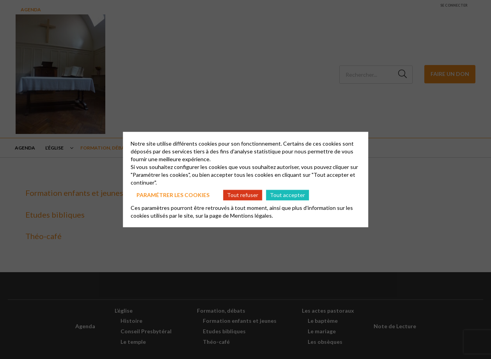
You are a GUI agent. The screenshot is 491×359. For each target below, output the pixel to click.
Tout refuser (242, 195)
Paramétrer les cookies (172, 195)
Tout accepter (287, 195)
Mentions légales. (251, 215)
